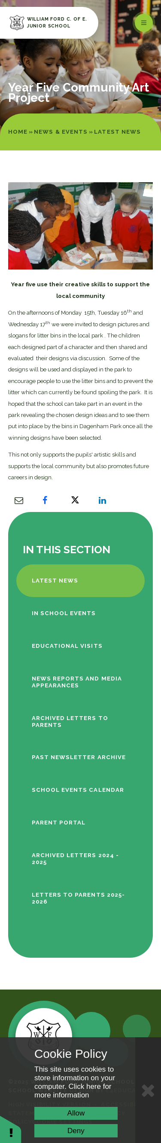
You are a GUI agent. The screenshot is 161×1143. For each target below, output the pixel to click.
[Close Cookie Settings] (148, 1090)
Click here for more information (73, 1090)
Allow (76, 1113)
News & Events (61, 132)
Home (17, 132)
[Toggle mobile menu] (144, 23)
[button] (10, 1129)
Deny (76, 1131)
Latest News (117, 132)
